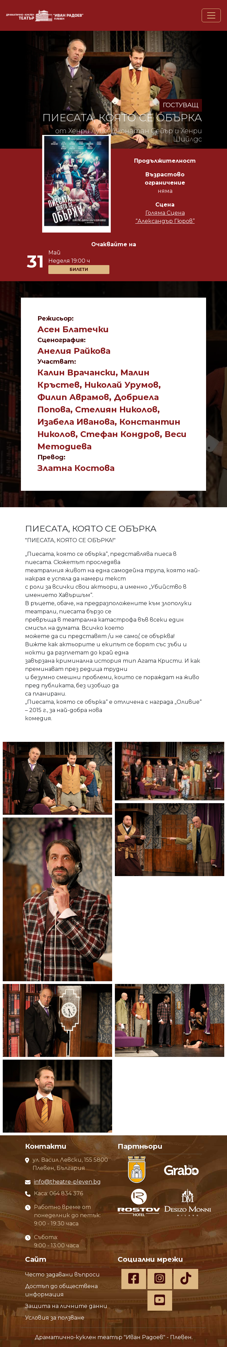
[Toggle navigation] (211, 15)
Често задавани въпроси (62, 1274)
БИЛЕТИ (79, 269)
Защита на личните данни (66, 1306)
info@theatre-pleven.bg (67, 1181)
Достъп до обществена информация (61, 1290)
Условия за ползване (54, 1317)
